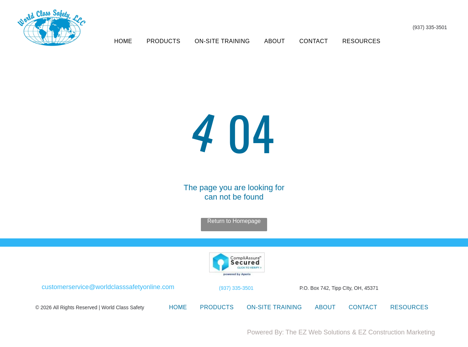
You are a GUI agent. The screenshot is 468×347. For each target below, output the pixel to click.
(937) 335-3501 (236, 288)
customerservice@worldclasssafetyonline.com (108, 287)
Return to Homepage (234, 221)
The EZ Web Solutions (317, 332)
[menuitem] (123, 41)
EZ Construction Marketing (396, 332)
